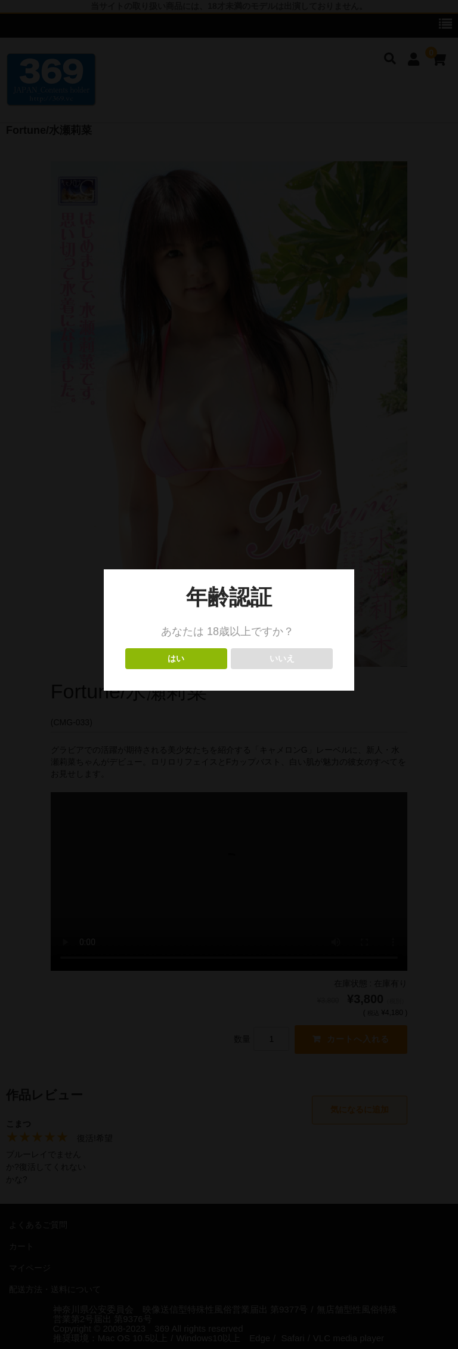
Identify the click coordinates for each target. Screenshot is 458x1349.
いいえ (282, 658)
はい (176, 658)
